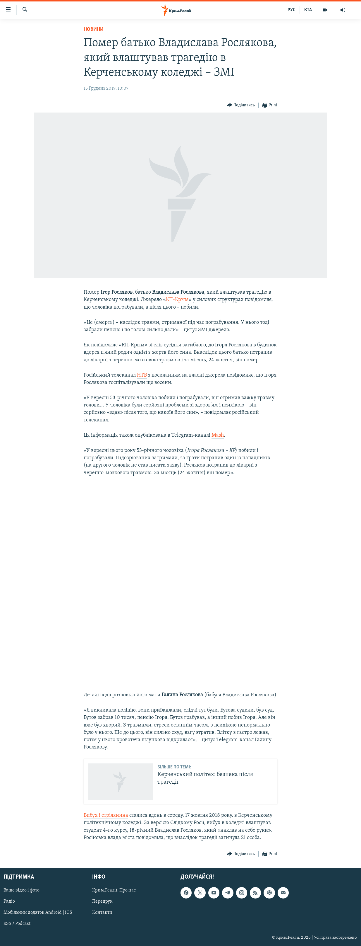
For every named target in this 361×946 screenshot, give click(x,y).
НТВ (142, 375)
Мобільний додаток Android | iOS (38, 912)
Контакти (102, 912)
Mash (218, 435)
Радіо (9, 901)
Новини (94, 29)
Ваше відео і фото (21, 890)
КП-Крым (177, 299)
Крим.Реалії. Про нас (114, 890)
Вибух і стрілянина (106, 815)
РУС (291, 10)
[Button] (241, 105)
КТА (308, 10)
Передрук (102, 901)
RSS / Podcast (17, 924)
